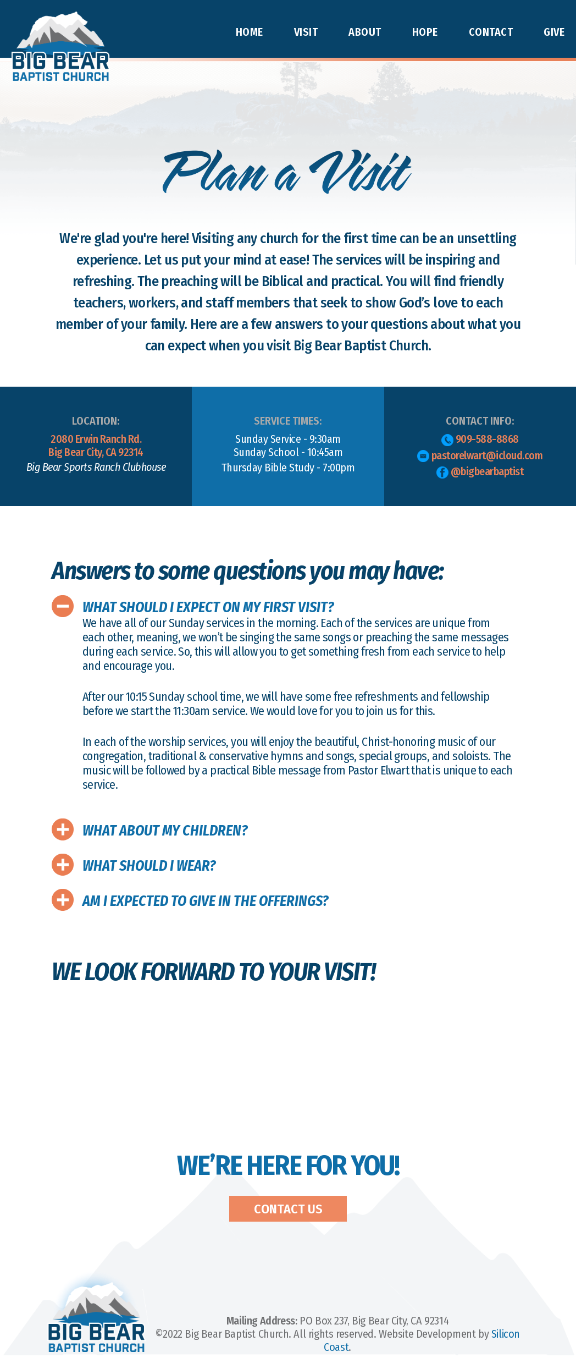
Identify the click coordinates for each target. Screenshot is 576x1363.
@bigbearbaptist (479, 472)
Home (249, 32)
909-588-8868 (480, 439)
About (364, 32)
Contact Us (288, 1209)
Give (554, 32)
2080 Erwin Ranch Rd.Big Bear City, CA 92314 (96, 453)
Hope (425, 32)
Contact (491, 32)
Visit (306, 32)
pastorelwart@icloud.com (479, 456)
